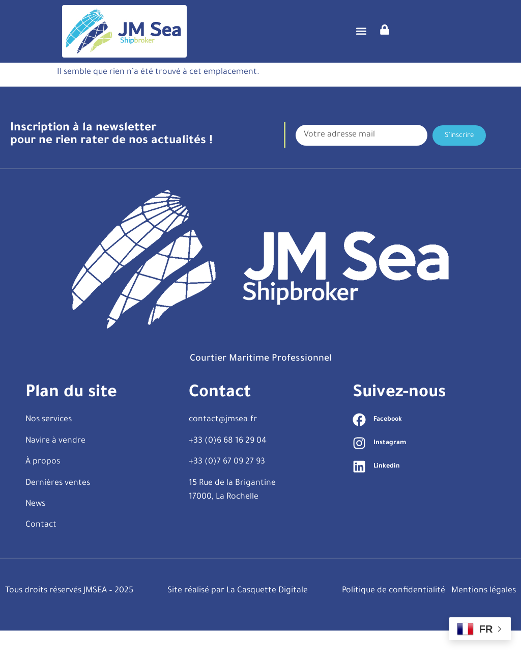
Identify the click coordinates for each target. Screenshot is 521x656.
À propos (42, 487)
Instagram (389, 468)
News (35, 529)
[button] (361, 31)
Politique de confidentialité (393, 616)
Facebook (387, 445)
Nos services (48, 445)
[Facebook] (359, 445)
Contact (40, 550)
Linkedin (386, 492)
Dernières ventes (57, 508)
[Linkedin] (359, 492)
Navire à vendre (55, 466)
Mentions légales (483, 616)
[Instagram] (359, 468)
